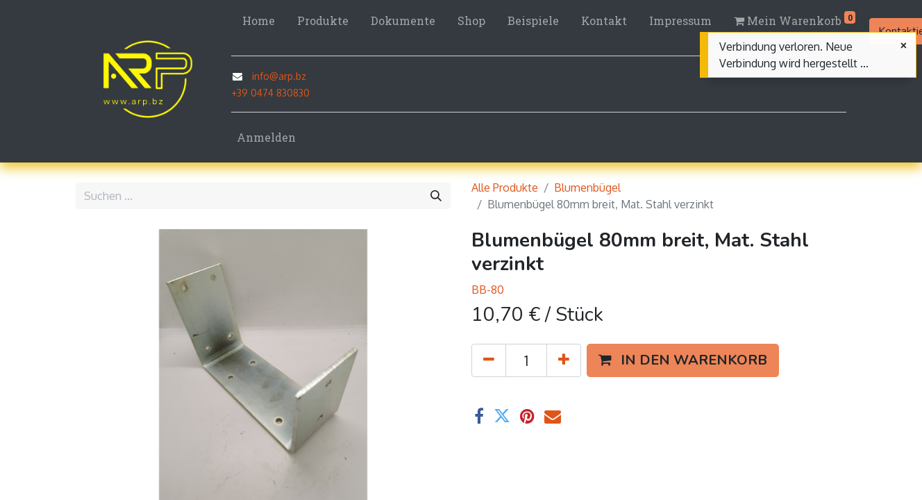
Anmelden (266, 137)
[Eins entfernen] (488, 360)
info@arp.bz (279, 76)
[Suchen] (436, 196)
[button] (683, 360)
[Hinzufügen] (563, 360)
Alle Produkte (504, 187)
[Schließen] (903, 46)
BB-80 (487, 290)
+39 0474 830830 (270, 93)
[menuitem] (258, 21)
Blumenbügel (587, 187)
